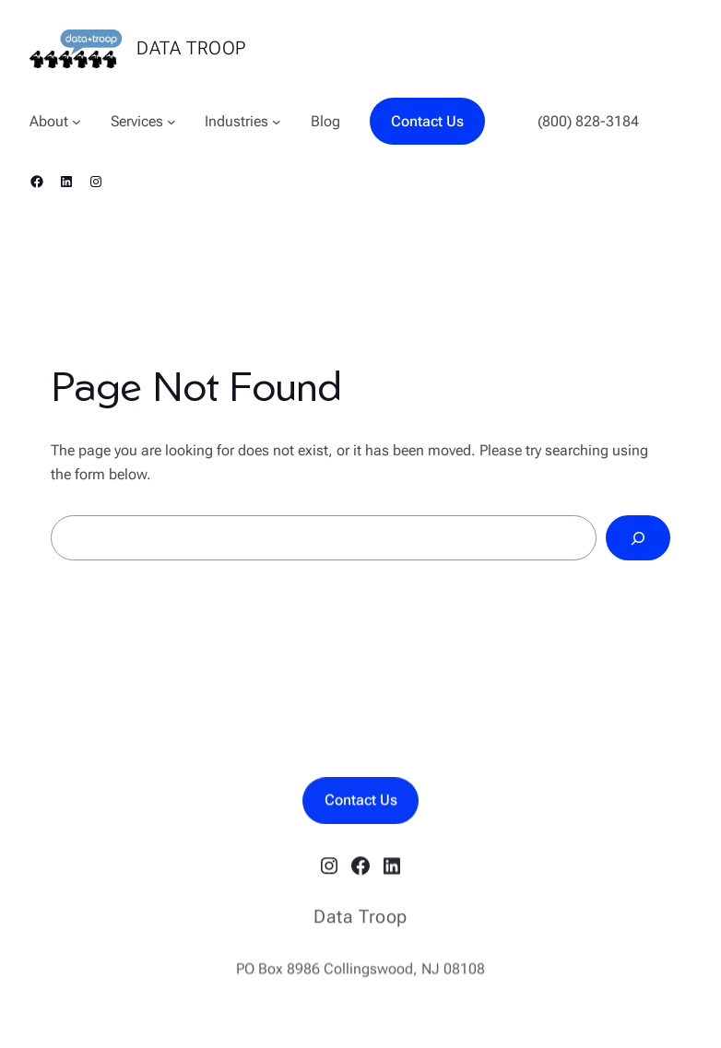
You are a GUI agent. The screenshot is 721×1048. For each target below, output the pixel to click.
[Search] (638, 537)
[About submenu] (76, 121)
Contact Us (427, 121)
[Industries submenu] (276, 121)
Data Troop (191, 48)
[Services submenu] (171, 121)
